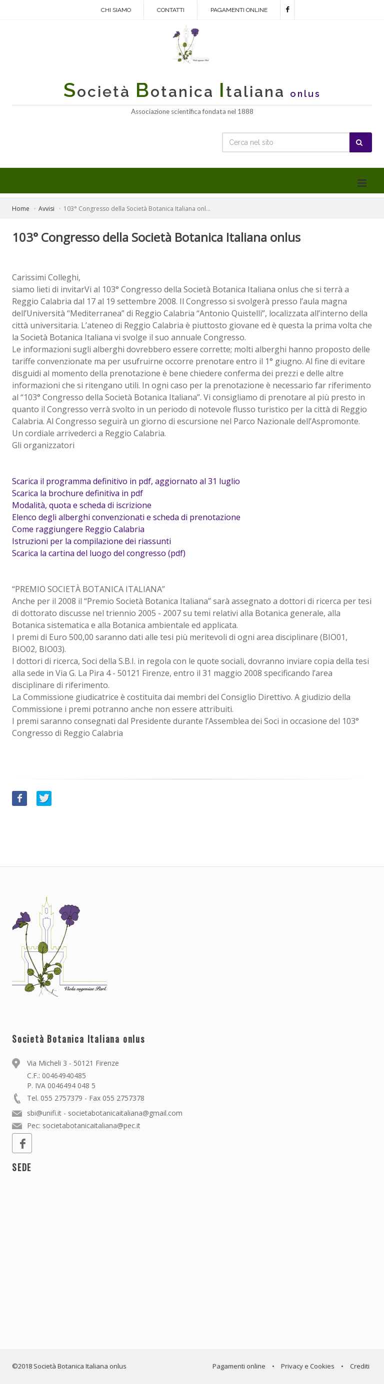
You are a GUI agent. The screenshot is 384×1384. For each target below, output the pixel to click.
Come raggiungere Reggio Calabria (78, 529)
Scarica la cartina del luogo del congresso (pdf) (99, 553)
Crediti (360, 1366)
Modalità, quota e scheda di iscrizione (82, 505)
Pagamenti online (239, 9)
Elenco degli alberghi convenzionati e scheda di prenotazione (126, 517)
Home (21, 208)
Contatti (170, 9)
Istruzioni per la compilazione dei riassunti (91, 541)
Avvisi (46, 208)
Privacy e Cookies (307, 1366)
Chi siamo (116, 9)
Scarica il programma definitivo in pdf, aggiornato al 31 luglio (126, 481)
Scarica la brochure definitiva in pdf (77, 493)
